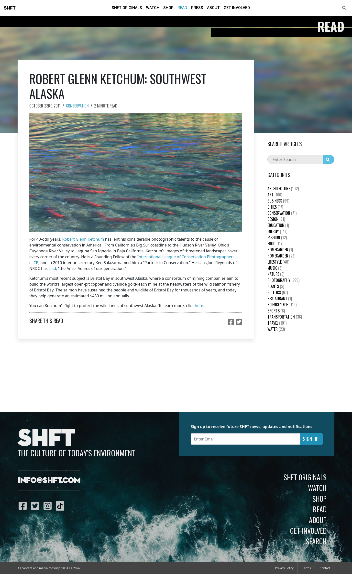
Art (274, 195)
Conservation (77, 106)
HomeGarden (280, 250)
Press (197, 7)
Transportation (284, 317)
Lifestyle (278, 262)
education (278, 225)
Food (275, 243)
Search (316, 541)
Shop (168, 7)
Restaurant (279, 298)
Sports (276, 311)
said (52, 268)
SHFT (10, 8)
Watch (152, 7)
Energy (277, 231)
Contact (325, 568)
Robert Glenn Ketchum (83, 239)
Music (274, 268)
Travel (276, 323)
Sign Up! (311, 439)
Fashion (277, 237)
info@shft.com (49, 481)
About (213, 7)
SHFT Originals (127, 7)
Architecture (283, 189)
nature (275, 274)
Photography (283, 280)
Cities (275, 207)
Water (276, 329)
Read (182, 7)
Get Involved (237, 7)
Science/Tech (282, 305)
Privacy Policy (284, 568)
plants (275, 286)
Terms (306, 568)
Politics (277, 292)
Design (276, 219)
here (199, 305)
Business (278, 201)
